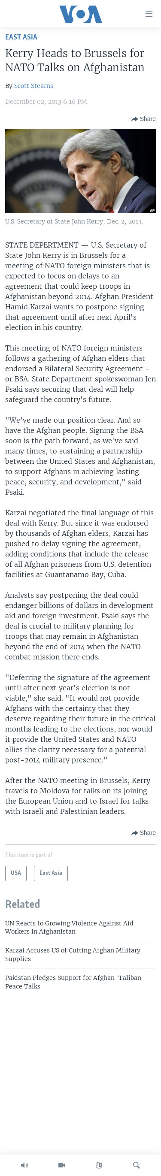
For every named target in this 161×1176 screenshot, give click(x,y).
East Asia (21, 37)
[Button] (143, 119)
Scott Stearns (33, 86)
